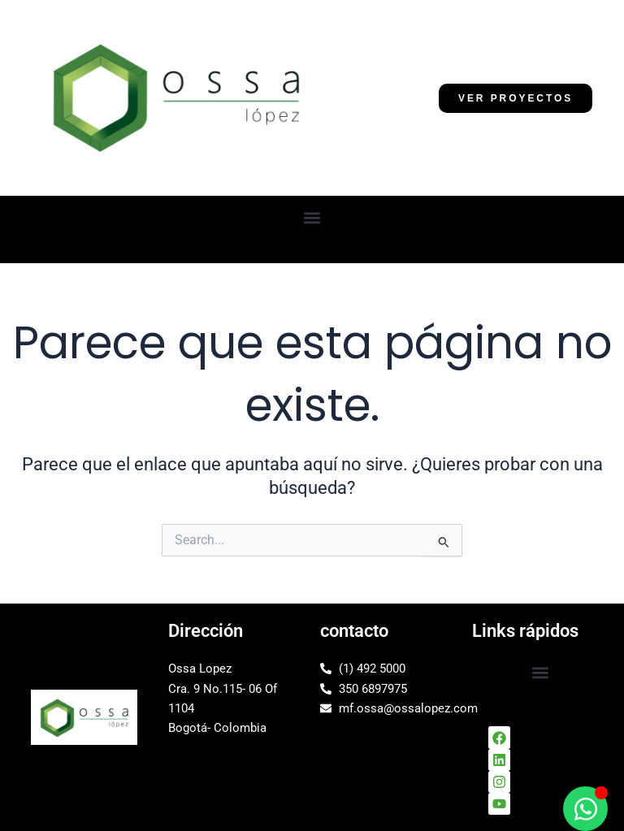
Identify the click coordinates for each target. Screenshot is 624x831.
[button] (312, 217)
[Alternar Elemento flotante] (585, 808)
